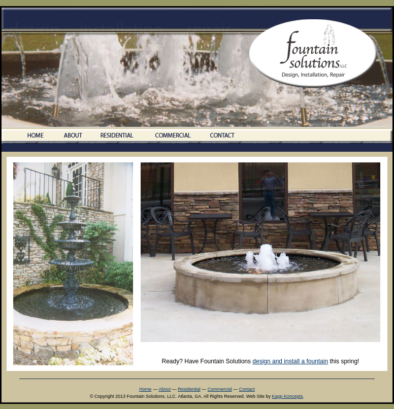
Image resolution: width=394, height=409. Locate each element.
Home (145, 389)
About (165, 389)
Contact (247, 389)
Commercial (220, 389)
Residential (189, 389)
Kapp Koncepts (287, 396)
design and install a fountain (290, 361)
